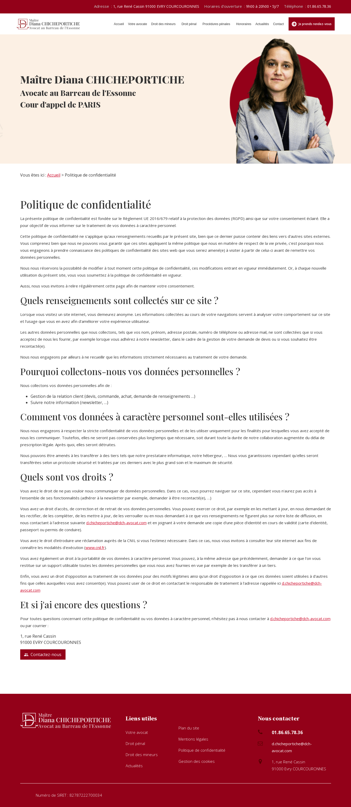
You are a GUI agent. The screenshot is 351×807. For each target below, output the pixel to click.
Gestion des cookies (196, 761)
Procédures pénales (216, 24)
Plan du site (188, 727)
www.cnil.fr (95, 547)
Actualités (262, 24)
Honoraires (243, 24)
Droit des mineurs (163, 24)
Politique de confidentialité (201, 750)
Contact (278, 24)
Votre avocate (137, 24)
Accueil (119, 24)
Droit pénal (189, 24)
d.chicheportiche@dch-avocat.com (116, 522)
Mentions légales (193, 739)
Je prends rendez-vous (312, 24)
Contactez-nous (42, 654)
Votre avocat (137, 732)
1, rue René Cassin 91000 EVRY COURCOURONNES (156, 6)
